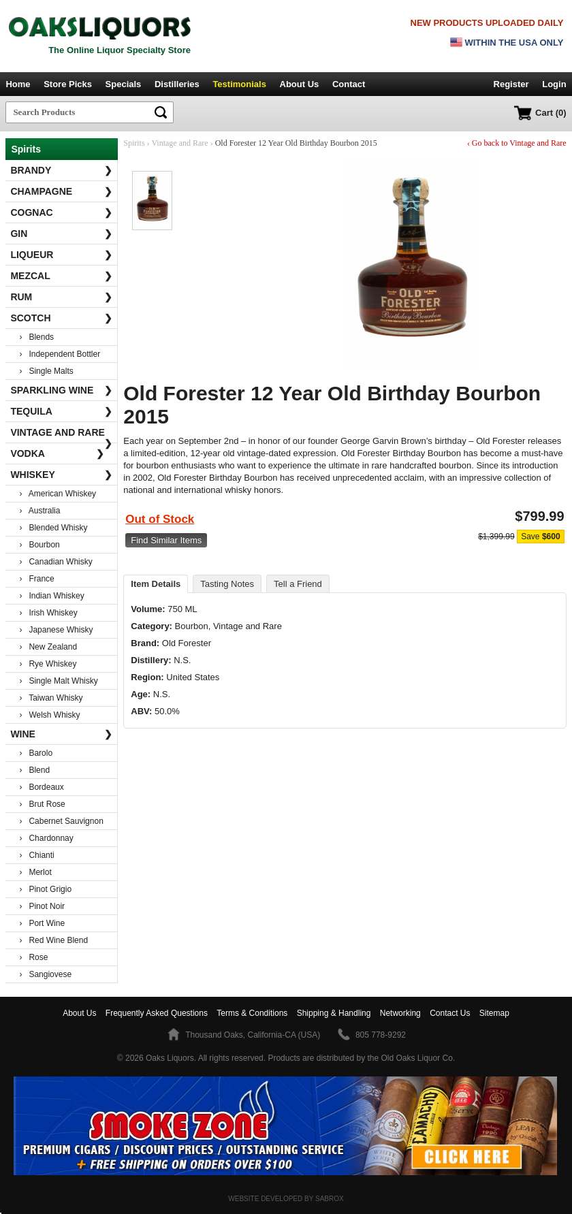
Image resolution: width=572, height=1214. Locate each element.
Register (511, 84)
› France (36, 579)
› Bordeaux (41, 787)
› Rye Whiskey (47, 664)
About (79, 1013)
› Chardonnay (46, 838)
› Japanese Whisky (56, 630)
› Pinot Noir (42, 906)
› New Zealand (48, 647)
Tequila (61, 411)
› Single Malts (46, 371)
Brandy (61, 170)
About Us (299, 84)
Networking (400, 1013)
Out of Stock (159, 519)
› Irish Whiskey (48, 613)
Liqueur (61, 254)
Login (554, 84)
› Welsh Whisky (49, 715)
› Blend (34, 770)
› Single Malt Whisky (58, 681)
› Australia (39, 510)
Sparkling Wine (61, 390)
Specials (124, 84)
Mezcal (61, 275)
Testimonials (239, 84)
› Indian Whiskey (51, 596)
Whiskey (61, 474)
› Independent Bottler (59, 354)
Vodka (57, 453)
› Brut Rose (42, 804)
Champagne (61, 191)
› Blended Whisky (53, 527)
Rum (61, 296)
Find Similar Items (166, 540)
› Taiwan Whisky (50, 698)
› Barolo (35, 753)
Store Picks (68, 84)
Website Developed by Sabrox (285, 1198)
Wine (61, 734)
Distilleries (177, 84)
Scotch (61, 318)
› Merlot (35, 872)
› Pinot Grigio (45, 889)
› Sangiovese (45, 974)
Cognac (61, 212)
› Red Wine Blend (53, 940)
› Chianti (36, 855)
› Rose (33, 957)
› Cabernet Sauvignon (61, 821)
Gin (61, 233)
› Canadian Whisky (55, 561)
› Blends (36, 337)
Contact (348, 84)
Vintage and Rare (61, 435)
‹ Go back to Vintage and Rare (517, 143)
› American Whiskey (57, 493)
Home (17, 84)
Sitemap (494, 1013)
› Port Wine (42, 923)
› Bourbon (39, 544)
